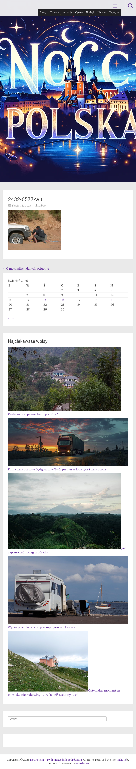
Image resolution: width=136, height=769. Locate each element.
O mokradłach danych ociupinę (26, 268)
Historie (102, 12)
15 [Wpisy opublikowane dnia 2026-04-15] (44, 300)
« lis (11, 318)
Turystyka (114, 12)
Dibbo (42, 205)
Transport (55, 12)
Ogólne (79, 12)
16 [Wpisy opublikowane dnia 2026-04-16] (62, 300)
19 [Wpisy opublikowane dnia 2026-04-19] (112, 300)
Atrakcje (67, 12)
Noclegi (90, 12)
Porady (43, 12)
